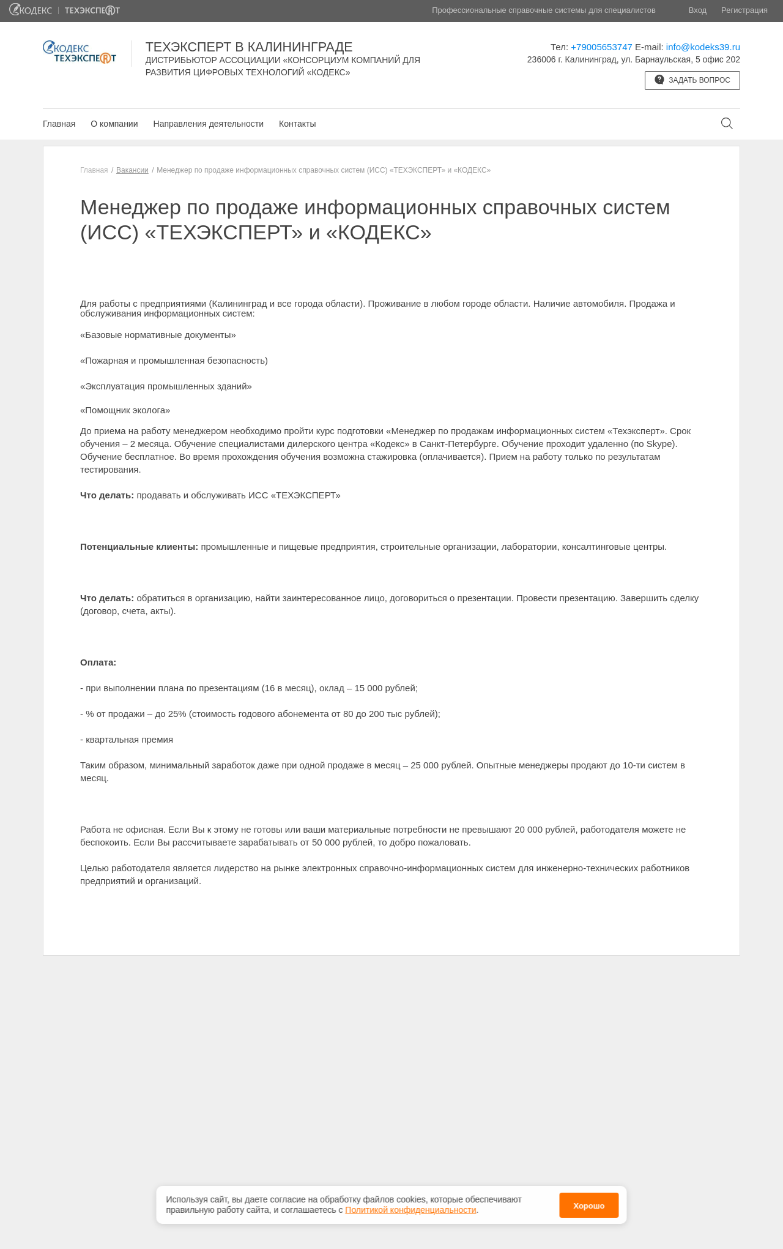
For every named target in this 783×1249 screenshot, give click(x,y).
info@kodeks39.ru (703, 47)
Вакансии (132, 170)
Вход (698, 10)
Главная (59, 124)
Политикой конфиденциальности (410, 1210)
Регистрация (744, 10)
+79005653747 (602, 47)
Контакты (297, 124)
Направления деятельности (209, 124)
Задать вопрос (692, 79)
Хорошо (588, 1205)
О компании (114, 124)
